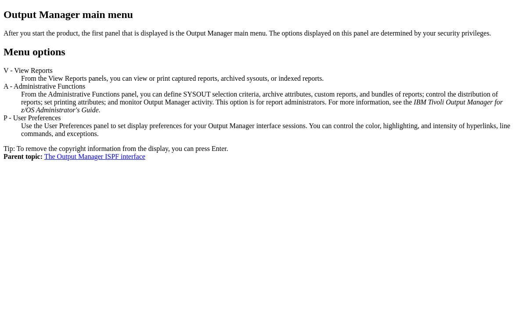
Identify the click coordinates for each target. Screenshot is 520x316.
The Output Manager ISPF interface (94, 156)
